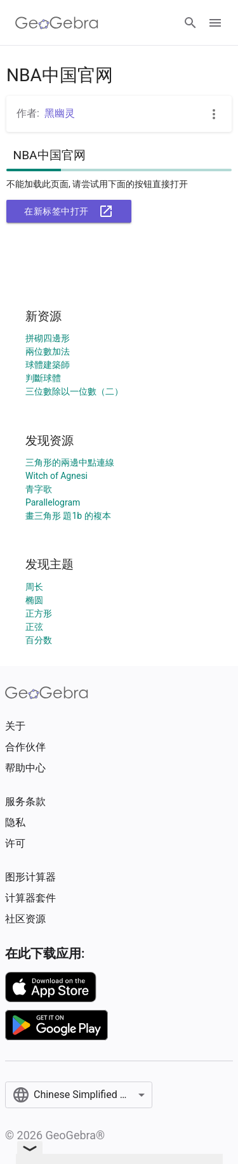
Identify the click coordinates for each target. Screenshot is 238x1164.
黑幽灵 (59, 113)
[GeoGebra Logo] (56, 22)
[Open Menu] (215, 22)
